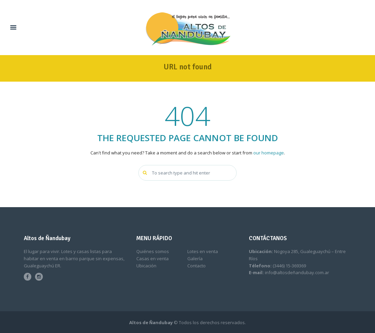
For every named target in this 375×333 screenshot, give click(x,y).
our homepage (268, 153)
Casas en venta (152, 258)
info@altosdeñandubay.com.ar (297, 272)
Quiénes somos (152, 251)
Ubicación (146, 266)
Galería (195, 258)
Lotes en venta (202, 251)
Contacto (196, 266)
